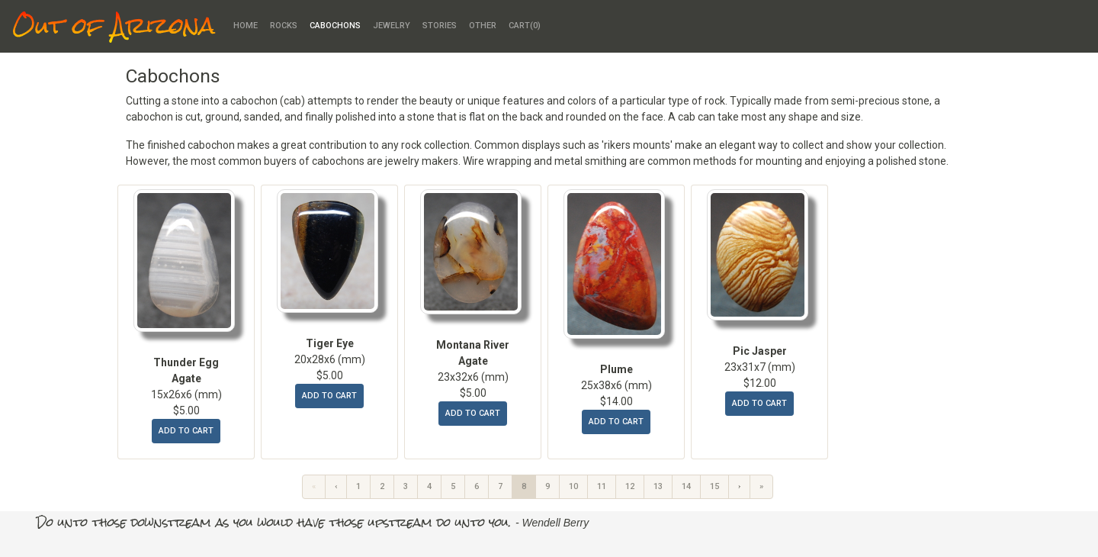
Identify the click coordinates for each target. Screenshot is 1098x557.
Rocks (283, 26)
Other (482, 26)
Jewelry (391, 26)
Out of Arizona (113, 26)
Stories (439, 26)
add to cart (186, 431)
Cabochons (335, 26)
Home (245, 26)
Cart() (525, 26)
